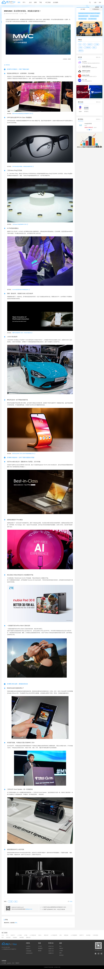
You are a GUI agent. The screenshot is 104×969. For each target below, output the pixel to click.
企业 (30, 2)
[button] (100, 34)
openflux (9, 963)
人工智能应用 (54, 935)
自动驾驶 (88, 935)
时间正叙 (8, 64)
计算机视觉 (95, 935)
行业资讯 (28, 946)
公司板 (80, 47)
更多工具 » (98, 57)
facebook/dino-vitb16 (83, 16)
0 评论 (71, 901)
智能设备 (66, 935)
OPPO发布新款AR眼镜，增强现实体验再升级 (22, 166)
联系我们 (61, 955)
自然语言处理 (29, 953)
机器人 (94, 47)
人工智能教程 (74, 935)
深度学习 (81, 935)
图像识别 (28, 937)
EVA (60, 946)
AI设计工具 (50, 950)
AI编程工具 (50, 948)
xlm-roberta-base (92, 18)
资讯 (19, 2)
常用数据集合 (95, 9)
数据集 (39, 950)
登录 (100, 2)
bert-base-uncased (94, 16)
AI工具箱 (48, 2)
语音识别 (8, 937)
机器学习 (90, 44)
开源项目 (15, 937)
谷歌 (60, 935)
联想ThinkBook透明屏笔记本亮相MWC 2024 (22, 113)
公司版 (61, 950)
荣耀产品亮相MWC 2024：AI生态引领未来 (21, 332)
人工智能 (10, 901)
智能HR (61, 948)
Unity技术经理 (88, 123)
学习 (84, 44)
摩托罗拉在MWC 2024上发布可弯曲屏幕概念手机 (23, 453)
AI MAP (40, 946)
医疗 (3, 937)
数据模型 (40, 948)
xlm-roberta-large (82, 18)
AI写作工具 (50, 946)
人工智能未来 (87, 47)
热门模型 (83, 9)
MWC (16, 901)
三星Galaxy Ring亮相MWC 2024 (19, 224)
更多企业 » (98, 102)
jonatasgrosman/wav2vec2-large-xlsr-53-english (89, 13)
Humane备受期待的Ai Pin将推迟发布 (20, 289)
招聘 (35, 2)
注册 (95, 2)
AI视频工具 (50, 953)
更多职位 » (98, 119)
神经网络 (22, 937)
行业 (80, 44)
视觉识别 (81, 50)
